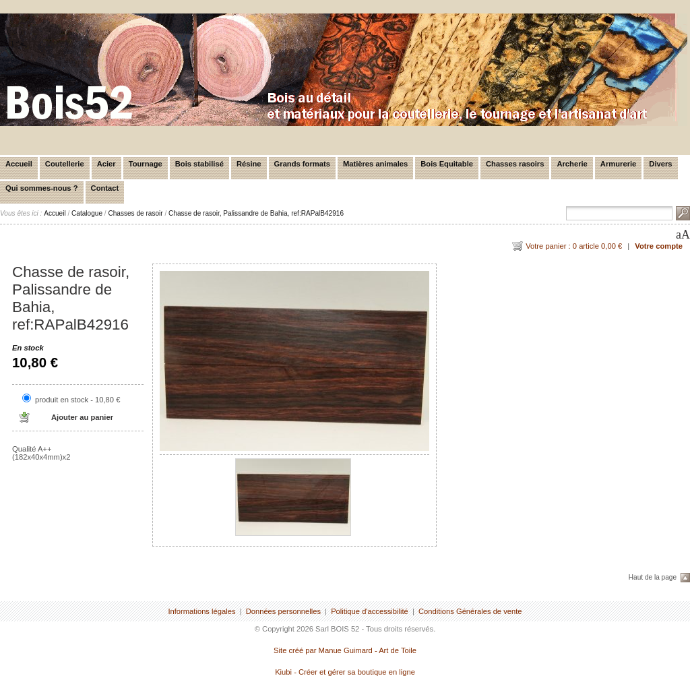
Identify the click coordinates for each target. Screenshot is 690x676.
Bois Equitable (446, 164)
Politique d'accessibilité (369, 611)
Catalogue (86, 213)
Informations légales (201, 611)
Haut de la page (653, 577)
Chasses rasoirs (515, 164)
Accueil (18, 164)
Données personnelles (283, 611)
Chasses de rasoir (135, 213)
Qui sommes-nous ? (41, 188)
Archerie (572, 164)
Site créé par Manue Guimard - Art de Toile (345, 650)
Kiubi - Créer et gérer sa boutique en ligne (345, 672)
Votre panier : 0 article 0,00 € (574, 246)
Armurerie (618, 164)
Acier (106, 164)
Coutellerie (64, 164)
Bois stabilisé (199, 164)
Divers (660, 164)
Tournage (145, 164)
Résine (249, 164)
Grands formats (302, 164)
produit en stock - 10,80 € (77, 400)
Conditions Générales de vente (470, 611)
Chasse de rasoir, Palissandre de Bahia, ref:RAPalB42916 (256, 213)
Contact (105, 188)
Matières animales (375, 164)
